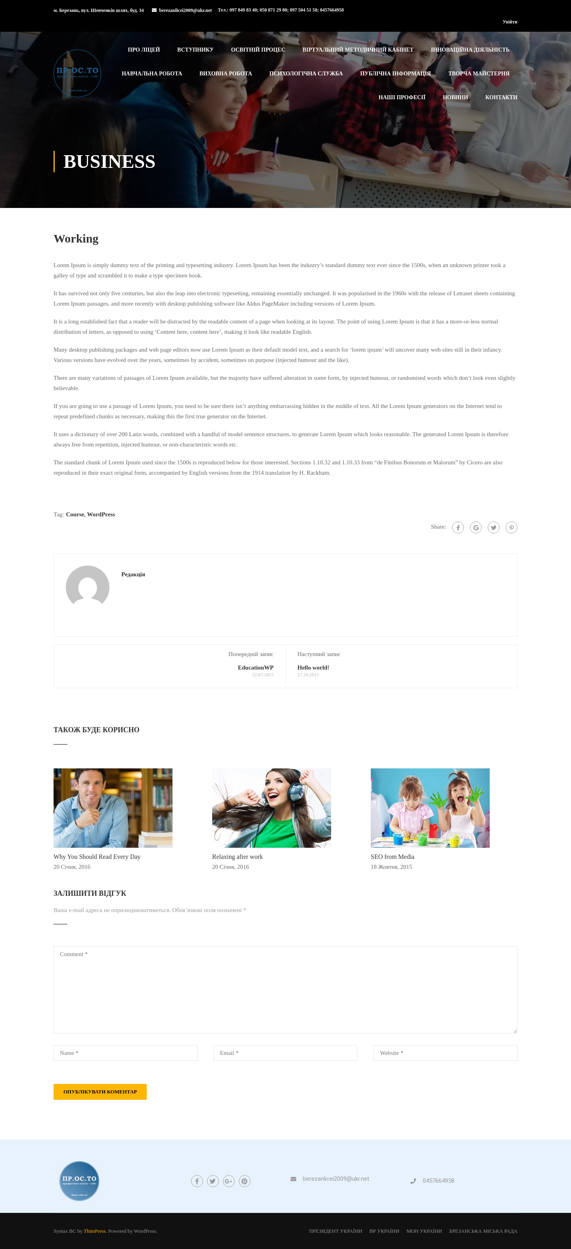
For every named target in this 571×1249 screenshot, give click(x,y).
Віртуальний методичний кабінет (358, 50)
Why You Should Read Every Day (97, 856)
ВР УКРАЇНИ (384, 1231)
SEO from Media (392, 856)
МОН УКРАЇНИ (424, 1231)
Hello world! (313, 667)
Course (75, 514)
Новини (455, 97)
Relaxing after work (237, 856)
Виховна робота (225, 74)
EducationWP (256, 667)
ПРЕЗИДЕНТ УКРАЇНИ (335, 1231)
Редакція (133, 574)
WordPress (101, 514)
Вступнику (195, 50)
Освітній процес (258, 50)
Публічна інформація (395, 74)
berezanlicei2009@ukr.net (185, 10)
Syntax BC (65, 1231)
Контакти (501, 97)
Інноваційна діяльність (470, 50)
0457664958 (438, 1180)
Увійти (510, 22)
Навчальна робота (152, 74)
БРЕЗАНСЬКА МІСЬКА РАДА (483, 1231)
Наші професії (402, 97)
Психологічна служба (306, 74)
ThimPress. (95, 1231)
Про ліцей (144, 50)
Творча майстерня (479, 74)
